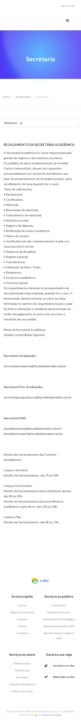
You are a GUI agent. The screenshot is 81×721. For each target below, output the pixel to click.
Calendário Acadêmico (22, 684)
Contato (22, 626)
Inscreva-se (68, 6)
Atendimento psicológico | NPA (59, 635)
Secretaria (22, 677)
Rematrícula (22, 670)
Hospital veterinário (58, 612)
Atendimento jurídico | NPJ (58, 626)
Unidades (22, 619)
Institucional (23, 96)
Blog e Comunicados (22, 612)
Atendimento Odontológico (59, 619)
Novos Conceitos (52, 714)
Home (6, 96)
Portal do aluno (22, 663)
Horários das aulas (22, 691)
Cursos (22, 605)
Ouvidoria (22, 633)
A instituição (59, 605)
